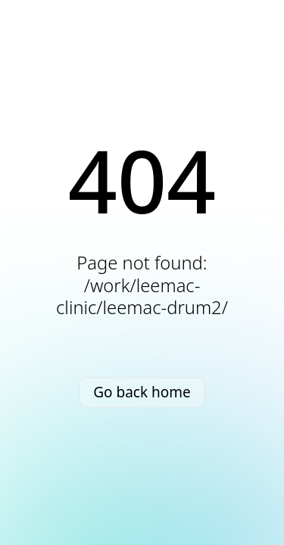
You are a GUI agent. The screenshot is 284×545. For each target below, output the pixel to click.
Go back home (142, 392)
